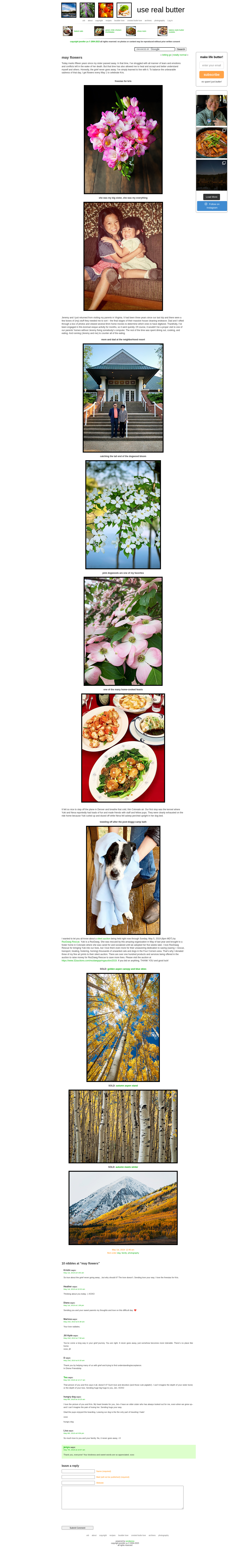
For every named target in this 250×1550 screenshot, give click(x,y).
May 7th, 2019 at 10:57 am (74, 1450)
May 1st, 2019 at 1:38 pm (74, 1305)
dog (119, 1253)
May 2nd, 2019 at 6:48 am (74, 1322)
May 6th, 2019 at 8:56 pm (74, 1433)
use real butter (161, 10)
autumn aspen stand (127, 1085)
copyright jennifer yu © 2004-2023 (85, 42)
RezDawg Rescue (71, 941)
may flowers (72, 57)
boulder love (119, 21)
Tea (66, 1377)
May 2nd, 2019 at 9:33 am (74, 1360)
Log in (170, 21)
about (90, 21)
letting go (166, 55)
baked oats (78, 31)
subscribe (211, 75)
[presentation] (87, 1515)
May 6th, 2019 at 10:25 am (74, 1399)
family (124, 1253)
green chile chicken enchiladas (113, 31)
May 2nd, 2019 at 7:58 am (74, 1338)
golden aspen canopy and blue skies (126, 969)
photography (159, 21)
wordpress (130, 1541)
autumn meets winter (127, 1167)
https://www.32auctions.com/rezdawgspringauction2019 (89, 960)
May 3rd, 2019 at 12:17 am (74, 1380)
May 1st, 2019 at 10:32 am (74, 1289)
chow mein (141, 31)
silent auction (103, 938)
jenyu (67, 1447)
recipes (109, 21)
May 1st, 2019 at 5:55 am (74, 1273)
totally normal (179, 55)
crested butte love (134, 21)
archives (148, 21)
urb (83, 21)
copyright (99, 21)
